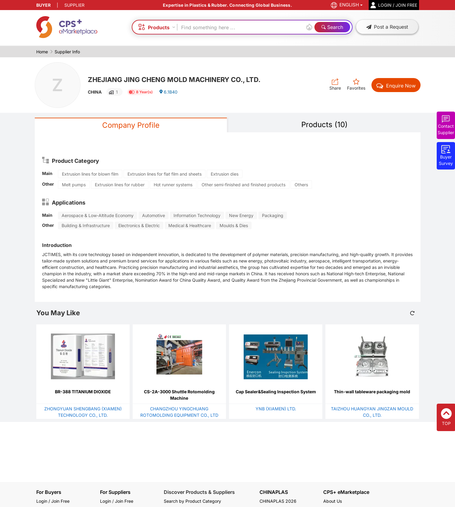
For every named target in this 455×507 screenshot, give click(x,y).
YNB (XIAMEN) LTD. (276, 408)
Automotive (153, 215)
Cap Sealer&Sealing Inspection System (276, 391)
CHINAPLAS (274, 492)
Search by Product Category (192, 501)
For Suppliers (115, 492)
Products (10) (324, 124)
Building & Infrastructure (86, 225)
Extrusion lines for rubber (120, 184)
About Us (332, 501)
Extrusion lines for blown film (90, 174)
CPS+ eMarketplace (346, 492)
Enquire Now (396, 85)
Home (42, 51)
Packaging (272, 215)
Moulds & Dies (234, 225)
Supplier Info (67, 51)
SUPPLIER (74, 5)
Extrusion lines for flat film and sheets (164, 174)
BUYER (43, 5)
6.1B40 (168, 92)
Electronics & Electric (139, 225)
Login (105, 501)
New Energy (241, 215)
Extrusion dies (224, 174)
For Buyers (48, 492)
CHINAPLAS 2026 (278, 501)
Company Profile (130, 125)
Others (301, 184)
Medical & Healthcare (189, 225)
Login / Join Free (53, 501)
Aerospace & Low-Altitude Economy (98, 215)
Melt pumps (74, 184)
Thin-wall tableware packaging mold (372, 391)
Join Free (124, 501)
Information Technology (197, 215)
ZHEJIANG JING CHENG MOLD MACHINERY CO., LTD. (174, 80)
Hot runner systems (173, 184)
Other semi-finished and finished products (243, 184)
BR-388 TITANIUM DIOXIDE (83, 391)
